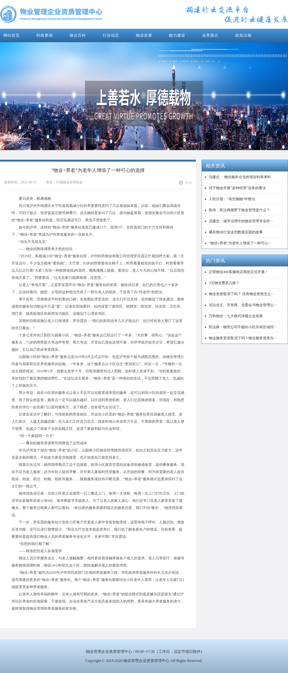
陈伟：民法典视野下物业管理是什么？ (239, 210)
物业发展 (144, 35)
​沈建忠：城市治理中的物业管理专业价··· (241, 221)
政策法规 (243, 35)
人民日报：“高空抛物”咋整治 (232, 199)
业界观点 (210, 35)
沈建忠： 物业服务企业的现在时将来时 (240, 177)
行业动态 (111, 35)
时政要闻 (44, 35)
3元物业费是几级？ (224, 283)
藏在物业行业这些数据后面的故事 (236, 232)
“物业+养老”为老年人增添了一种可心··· (240, 243)
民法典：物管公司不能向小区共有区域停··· (242, 327)
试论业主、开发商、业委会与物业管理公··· (242, 305)
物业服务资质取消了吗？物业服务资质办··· (242, 338)
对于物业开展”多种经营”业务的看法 (237, 188)
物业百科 (78, 35)
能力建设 (177, 35)
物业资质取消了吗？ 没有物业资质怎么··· (241, 294)
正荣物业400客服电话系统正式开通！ (238, 272)
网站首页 (11, 35)
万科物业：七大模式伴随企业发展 (236, 316)
